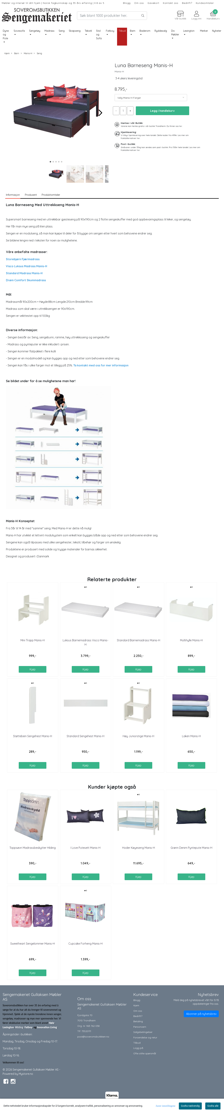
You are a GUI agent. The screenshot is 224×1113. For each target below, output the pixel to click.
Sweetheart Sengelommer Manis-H (32, 943)
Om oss (139, 2)
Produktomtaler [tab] (51, 194)
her (180, 126)
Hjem (7, 53)
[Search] (112, 15)
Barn (132, 30)
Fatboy (110, 30)
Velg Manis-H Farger (129, 97)
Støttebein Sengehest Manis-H (32, 736)
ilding (20, 1027)
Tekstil (88, 30)
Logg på (138, 1047)
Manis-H (26, 53)
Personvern (139, 1026)
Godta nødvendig (190, 1105)
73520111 (86, 1031)
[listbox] (151, 97)
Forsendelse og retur (145, 1037)
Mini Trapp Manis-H (32, 640)
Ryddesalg (161, 30)
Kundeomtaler (205, 2)
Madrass (49, 30)
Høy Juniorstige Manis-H (138, 736)
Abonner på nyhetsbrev (201, 1014)
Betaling (138, 1021)
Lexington (188, 30)
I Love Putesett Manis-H (85, 847)
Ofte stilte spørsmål (144, 1053)
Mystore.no (26, 1074)
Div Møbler (175, 32)
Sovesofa (19, 30)
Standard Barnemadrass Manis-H (138, 640)
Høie (51, 1023)
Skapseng (74, 30)
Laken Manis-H (191, 736)
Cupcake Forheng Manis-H (85, 943)
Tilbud (137, 1042)
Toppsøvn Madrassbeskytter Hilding (32, 847)
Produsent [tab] (31, 194)
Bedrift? (187, 2)
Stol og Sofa (99, 34)
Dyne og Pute (6, 34)
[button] (50, 161)
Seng (62, 30)
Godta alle (212, 1105)
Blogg (127, 2)
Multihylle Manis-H (191, 640)
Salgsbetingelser (142, 1031)
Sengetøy (34, 30)
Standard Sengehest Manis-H (85, 736)
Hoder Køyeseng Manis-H (138, 847)
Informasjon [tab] (13, 194)
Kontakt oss (170, 2)
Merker (204, 30)
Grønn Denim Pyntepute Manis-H (191, 847)
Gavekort (153, 2)
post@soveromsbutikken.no (93, 1036)
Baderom (144, 30)
